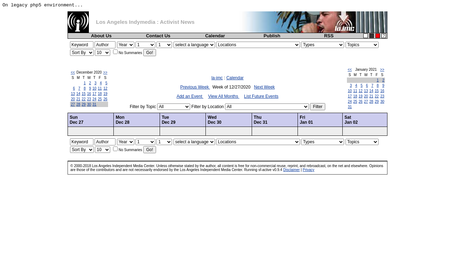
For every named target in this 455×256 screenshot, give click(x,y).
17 (94, 94)
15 (84, 94)
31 (94, 104)
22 (84, 99)
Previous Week (195, 87)
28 (78, 104)
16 (89, 94)
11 (100, 88)
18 (100, 94)
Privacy (309, 170)
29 (84, 104)
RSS (329, 35)
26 (105, 99)
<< (73, 72)
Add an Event (190, 96)
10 (94, 88)
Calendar (215, 35)
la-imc (217, 77)
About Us (101, 35)
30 (89, 104)
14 (78, 94)
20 (73, 99)
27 (73, 104)
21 (78, 99)
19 (105, 94)
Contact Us (158, 35)
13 (73, 94)
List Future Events (261, 96)
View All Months (223, 96)
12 (105, 88)
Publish (272, 35)
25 (100, 99)
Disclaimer (291, 170)
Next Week (264, 87)
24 (94, 99)
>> (105, 72)
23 (89, 99)
